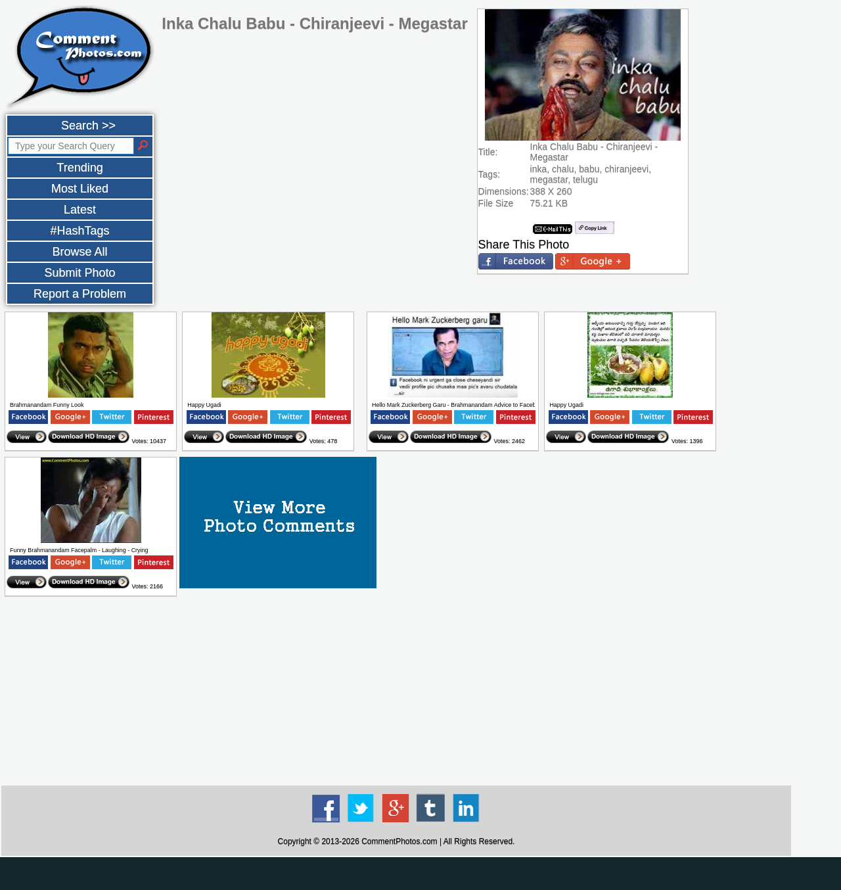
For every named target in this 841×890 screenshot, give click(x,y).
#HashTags (79, 230)
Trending (79, 167)
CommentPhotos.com (399, 841)
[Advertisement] (396, 691)
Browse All (79, 251)
